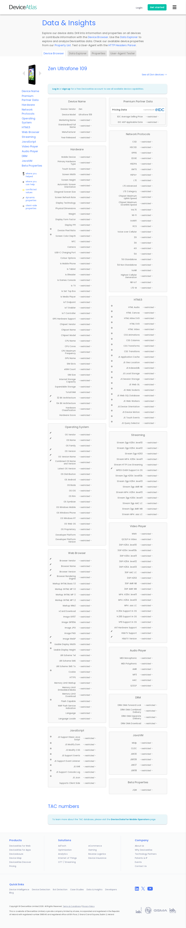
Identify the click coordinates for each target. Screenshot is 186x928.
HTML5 (26, 127)
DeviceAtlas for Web (20, 845)
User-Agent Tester (122, 53)
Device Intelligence (19, 889)
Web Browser (30, 132)
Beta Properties (32, 165)
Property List (63, 45)
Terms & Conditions (72, 906)
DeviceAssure (16, 853)
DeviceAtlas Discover (20, 862)
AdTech (62, 845)
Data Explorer (129, 37)
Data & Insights (94, 889)
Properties (98, 53)
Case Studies (77, 889)
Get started (157, 7)
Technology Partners (146, 853)
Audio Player (30, 151)
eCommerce (95, 845)
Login (139, 7)
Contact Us (141, 866)
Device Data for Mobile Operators (130, 819)
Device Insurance (97, 858)
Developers (111, 889)
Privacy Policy (88, 906)
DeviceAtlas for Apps (20, 849)
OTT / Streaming (67, 862)
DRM (24, 156)
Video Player (30, 146)
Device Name (30, 91)
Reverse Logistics (97, 853)
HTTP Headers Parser (122, 45)
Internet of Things (67, 858)
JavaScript (29, 141)
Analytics (63, 853)
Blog (11, 892)
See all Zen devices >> (154, 74)
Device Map (15, 858)
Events (138, 862)
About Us (139, 845)
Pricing (12, 866)
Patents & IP (141, 858)
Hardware (28, 105)
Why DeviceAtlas (143, 849)
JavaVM (27, 161)
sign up (66, 88)
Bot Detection (60, 889)
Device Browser (98, 37)
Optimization (65, 849)
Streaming (29, 137)
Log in (55, 88)
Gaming (92, 849)
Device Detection (41, 889)
